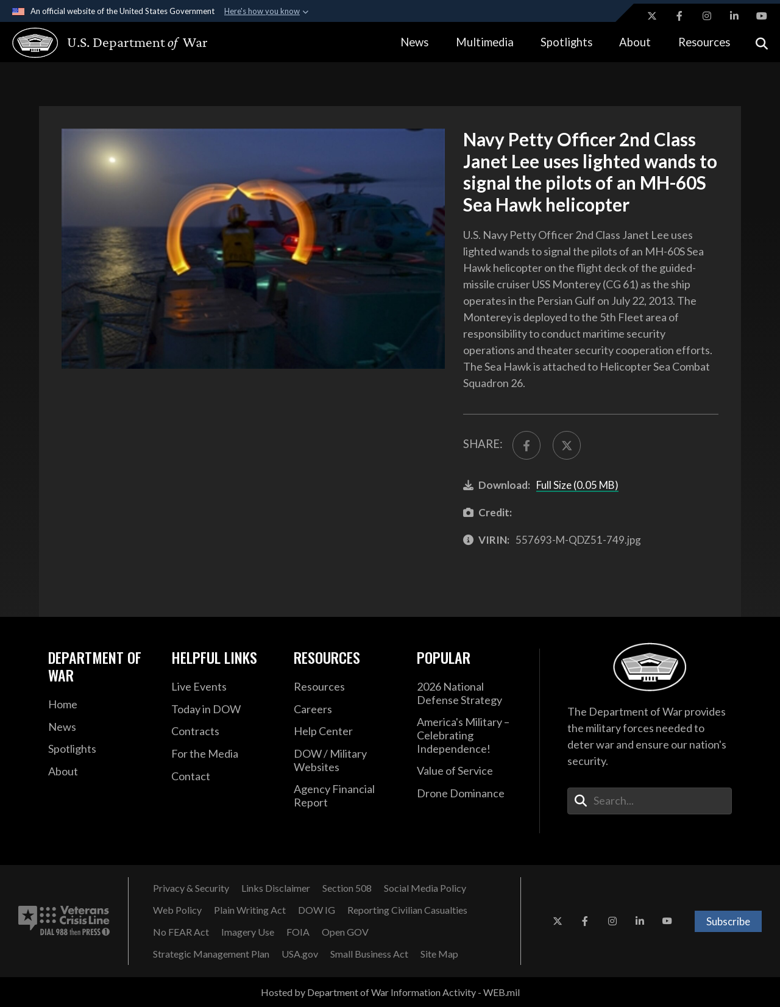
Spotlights (566, 42)
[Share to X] (567, 445)
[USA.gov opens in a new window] (299, 954)
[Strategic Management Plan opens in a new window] (211, 954)
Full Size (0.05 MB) (577, 485)
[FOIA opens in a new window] (298, 932)
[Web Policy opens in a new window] (177, 910)
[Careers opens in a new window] (346, 709)
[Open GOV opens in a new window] (345, 932)
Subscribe (728, 921)
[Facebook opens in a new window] (679, 16)
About (635, 42)
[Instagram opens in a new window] (707, 16)
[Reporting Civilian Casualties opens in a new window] (407, 910)
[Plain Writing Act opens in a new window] (250, 910)
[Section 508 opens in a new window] (347, 888)
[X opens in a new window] (652, 16)
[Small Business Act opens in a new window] (369, 954)
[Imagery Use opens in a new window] (247, 932)
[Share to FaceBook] (526, 445)
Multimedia (485, 42)
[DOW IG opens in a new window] (316, 910)
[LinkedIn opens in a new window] (734, 16)
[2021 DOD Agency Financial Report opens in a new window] (346, 796)
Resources (704, 42)
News (414, 42)
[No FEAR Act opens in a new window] (181, 932)
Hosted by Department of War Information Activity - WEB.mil (390, 992)
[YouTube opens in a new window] (762, 16)
